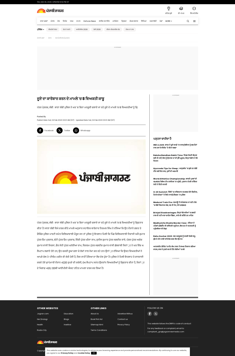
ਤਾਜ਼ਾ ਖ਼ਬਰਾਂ (44, 21)
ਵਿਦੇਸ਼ (65, 21)
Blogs (66, 319)
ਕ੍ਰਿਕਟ (124, 21)
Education (68, 313)
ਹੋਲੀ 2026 (97, 29)
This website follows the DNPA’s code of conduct (169, 323)
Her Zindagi (42, 319)
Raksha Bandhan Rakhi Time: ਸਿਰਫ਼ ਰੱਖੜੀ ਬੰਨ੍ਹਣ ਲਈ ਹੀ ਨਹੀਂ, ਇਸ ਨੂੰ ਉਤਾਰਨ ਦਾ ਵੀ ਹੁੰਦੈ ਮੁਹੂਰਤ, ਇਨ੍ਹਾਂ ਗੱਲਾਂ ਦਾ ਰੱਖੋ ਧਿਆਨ (175, 158)
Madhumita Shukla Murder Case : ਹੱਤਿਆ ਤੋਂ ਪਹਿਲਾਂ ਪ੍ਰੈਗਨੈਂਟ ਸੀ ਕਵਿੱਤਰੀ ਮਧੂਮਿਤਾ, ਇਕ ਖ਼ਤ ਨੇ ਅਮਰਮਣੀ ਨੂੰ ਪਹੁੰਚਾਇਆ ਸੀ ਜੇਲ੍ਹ (174, 226)
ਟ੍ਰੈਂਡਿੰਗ (39, 29)
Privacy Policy (124, 324)
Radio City (42, 330)
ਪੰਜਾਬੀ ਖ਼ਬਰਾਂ (40, 38)
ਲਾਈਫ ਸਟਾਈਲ (104, 21)
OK (94, 353)
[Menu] (194, 21)
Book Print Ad (96, 319)
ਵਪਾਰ (78, 21)
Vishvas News (89, 21)
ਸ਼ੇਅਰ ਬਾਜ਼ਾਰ (134, 21)
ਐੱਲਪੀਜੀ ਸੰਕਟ (52, 29)
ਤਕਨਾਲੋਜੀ (153, 21)
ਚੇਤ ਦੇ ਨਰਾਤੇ (66, 29)
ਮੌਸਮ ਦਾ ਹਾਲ (130, 29)
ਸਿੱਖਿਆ (144, 21)
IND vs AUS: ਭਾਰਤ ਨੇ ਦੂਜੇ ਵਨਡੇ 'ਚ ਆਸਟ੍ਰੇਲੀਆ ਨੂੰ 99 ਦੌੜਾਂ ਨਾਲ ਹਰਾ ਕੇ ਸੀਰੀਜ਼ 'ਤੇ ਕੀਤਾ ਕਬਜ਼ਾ (175, 146)
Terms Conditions (99, 330)
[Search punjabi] (188, 21)
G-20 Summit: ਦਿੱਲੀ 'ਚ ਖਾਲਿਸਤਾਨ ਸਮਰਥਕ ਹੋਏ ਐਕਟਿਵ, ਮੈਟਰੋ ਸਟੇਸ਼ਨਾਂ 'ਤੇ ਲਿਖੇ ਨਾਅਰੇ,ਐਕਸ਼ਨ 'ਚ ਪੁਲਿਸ (175, 193)
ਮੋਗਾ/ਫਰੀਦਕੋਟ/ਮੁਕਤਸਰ (62, 38)
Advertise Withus (125, 313)
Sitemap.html (97, 324)
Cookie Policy (84, 353)
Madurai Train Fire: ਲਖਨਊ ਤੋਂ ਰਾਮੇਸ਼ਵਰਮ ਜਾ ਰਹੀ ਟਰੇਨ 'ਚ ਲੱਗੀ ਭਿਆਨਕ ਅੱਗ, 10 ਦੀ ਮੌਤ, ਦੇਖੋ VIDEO (175, 203)
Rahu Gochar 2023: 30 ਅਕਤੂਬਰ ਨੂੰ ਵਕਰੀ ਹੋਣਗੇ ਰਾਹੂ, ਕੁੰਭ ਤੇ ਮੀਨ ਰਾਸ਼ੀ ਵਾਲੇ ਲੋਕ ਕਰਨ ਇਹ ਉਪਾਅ (174, 237)
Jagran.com (43, 313)
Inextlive (67, 324)
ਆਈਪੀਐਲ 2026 (82, 29)
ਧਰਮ (71, 21)
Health (40, 324)
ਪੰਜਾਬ (52, 21)
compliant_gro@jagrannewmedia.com (165, 331)
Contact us (123, 319)
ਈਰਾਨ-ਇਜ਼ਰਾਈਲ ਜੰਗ (113, 29)
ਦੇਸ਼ (58, 21)
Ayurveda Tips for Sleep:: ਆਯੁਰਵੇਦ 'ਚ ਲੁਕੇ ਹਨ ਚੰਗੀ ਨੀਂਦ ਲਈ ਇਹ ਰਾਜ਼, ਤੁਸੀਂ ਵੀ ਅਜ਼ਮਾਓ (175, 170)
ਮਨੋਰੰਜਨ (115, 21)
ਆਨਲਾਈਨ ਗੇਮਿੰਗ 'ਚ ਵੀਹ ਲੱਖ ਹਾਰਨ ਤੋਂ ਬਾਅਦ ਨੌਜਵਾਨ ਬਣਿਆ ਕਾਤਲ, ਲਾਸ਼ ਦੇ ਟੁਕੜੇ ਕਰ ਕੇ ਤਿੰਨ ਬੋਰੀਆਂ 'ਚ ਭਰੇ (174, 248)
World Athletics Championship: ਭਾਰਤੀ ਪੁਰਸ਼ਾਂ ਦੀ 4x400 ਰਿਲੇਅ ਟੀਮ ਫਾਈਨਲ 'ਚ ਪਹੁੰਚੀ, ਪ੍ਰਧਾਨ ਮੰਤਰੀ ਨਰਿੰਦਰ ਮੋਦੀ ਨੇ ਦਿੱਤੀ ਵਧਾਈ (175, 181)
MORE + (168, 21)
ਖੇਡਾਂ (161, 21)
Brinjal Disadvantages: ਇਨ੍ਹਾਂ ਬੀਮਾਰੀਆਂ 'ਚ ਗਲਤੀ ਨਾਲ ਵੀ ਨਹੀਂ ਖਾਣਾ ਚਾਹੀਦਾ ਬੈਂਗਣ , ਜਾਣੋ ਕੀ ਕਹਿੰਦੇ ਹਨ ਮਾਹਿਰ (174, 214)
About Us (95, 313)
